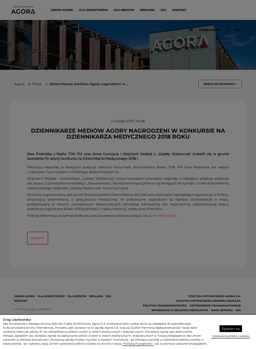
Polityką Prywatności (138, 343)
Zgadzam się (231, 328)
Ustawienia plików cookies (230, 336)
